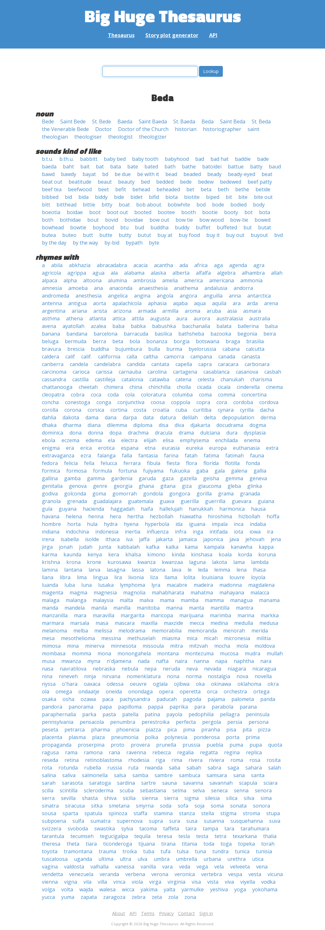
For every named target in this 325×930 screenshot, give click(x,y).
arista (100, 310)
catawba (159, 379)
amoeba (78, 288)
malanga (76, 600)
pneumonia (124, 737)
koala (225, 554)
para (199, 706)
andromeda (55, 295)
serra (48, 798)
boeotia (51, 212)
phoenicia (127, 729)
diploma (142, 425)
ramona (93, 752)
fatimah (234, 455)
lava (176, 569)
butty (125, 235)
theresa (51, 843)
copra (203, 402)
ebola (48, 440)
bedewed (230, 181)
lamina (50, 569)
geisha (211, 478)
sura (174, 820)
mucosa (229, 653)
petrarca (74, 729)
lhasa (259, 569)
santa (257, 775)
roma (236, 759)
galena (239, 470)
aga (218, 265)
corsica (96, 409)
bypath (134, 242)
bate (132, 166)
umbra (161, 858)
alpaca (49, 280)
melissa (103, 630)
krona (73, 562)
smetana (119, 805)
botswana (207, 341)
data (148, 417)
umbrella (186, 858)
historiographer (222, 129)
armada (147, 310)
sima (266, 798)
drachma (138, 432)
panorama (81, 706)
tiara (91, 843)
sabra (214, 767)
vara (167, 866)
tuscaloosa (55, 858)
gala (220, 470)
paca (107, 699)
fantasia (148, 455)
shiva (110, 798)
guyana (67, 508)
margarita (132, 615)
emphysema (194, 440)
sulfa (78, 820)
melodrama (131, 630)
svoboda (78, 828)
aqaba (180, 303)
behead (141, 189)
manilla (121, 607)
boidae (75, 212)
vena (262, 866)
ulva (142, 858)
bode (218, 204)
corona (72, 409)
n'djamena (119, 661)
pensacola (92, 721)
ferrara (132, 463)
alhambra (253, 272)
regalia (185, 752)
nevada (212, 668)
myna (93, 661)
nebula (130, 668)
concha (50, 402)
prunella (166, 744)
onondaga (140, 691)
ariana (79, 310)
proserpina (91, 744)
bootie (210, 212)
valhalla (99, 866)
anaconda (120, 288)
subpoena (54, 820)
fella (89, 463)
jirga (47, 546)
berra (99, 341)
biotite (192, 196)
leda (203, 569)
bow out (159, 219)
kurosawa (119, 562)
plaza (98, 737)
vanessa (124, 866)
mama (167, 600)
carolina (157, 371)
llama (170, 577)
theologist (120, 136)
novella (263, 676)
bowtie (78, 227)
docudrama (229, 425)
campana (201, 356)
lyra (155, 584)
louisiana (212, 577)
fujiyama (153, 470)
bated (151, 166)
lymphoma (132, 584)
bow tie (184, 219)
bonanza (156, 341)
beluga (50, 341)
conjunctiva (130, 402)
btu (124, 227)
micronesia (237, 638)
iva (129, 539)
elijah (150, 440)
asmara (252, 310)
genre (100, 485)
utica (257, 858)
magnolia (134, 592)
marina (245, 615)
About (118, 913)
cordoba (243, 402)
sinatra (50, 805)
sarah (49, 782)
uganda (83, 858)
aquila (219, 303)
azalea (98, 326)
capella (184, 364)
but (247, 227)
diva (179, 425)
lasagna (116, 569)
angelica (118, 295)
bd (105, 174)
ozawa (88, 699)
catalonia (132, 379)
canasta (251, 356)
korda (245, 554)
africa (201, 265)
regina (232, 752)
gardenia (121, 478)
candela (79, 364)
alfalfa (203, 272)
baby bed (115, 158)
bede (186, 181)
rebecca (161, 752)
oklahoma (249, 683)
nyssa (49, 683)
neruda (171, 668)
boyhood (103, 227)
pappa (155, 706)
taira (190, 828)
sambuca (189, 775)
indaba (258, 524)
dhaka (49, 425)
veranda (109, 874)
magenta (52, 592)
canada (226, 356)
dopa (115, 432)
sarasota (72, 782)
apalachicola (127, 303)
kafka (152, 546)
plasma (77, 737)
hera (115, 516)
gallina (50, 478)
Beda (208, 121)
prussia (191, 744)
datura (168, 417)
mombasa (53, 653)
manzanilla (55, 615)
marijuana (191, 615)
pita (247, 729)
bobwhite (179, 204)
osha (68, 699)
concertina (254, 394)
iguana (197, 524)
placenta (52, 737)
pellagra (230, 714)
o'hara (69, 683)
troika (130, 851)
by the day (54, 242)
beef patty (260, 181)
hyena (131, 524)
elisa (168, 440)
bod (201, 204)
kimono (156, 554)
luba (69, 584)
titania (189, 843)
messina (111, 638)
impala (220, 524)
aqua (200, 303)
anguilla (212, 295)
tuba (148, 851)
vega (202, 866)
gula (47, 508)
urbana (212, 858)
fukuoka (180, 470)
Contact (186, 913)
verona (159, 874)
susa (191, 820)
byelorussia (202, 348)
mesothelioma (78, 638)
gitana (168, 485)
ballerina (248, 326)
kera (113, 554)
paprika (178, 706)
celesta (206, 379)
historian (185, 129)
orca (212, 691)
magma (78, 592)
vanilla (148, 866)
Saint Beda (232, 121)
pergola (211, 721)
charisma (261, 379)
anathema (186, 288)
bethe (242, 189)
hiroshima (220, 516)
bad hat (219, 158)
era (70, 447)
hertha (135, 516)
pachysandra (135, 699)
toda (208, 843)
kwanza (146, 562)
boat (124, 204)
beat (267, 174)
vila (87, 881)
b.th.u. (66, 158)
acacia (140, 265)
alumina (117, 280)
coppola (180, 402)
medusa (268, 622)
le (190, 569)
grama (226, 493)
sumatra (100, 820)
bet (190, 189)
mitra (176, 645)
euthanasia (246, 447)
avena (49, 326)
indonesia (106, 531)
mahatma (201, 592)
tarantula (53, 836)
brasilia (255, 341)
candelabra (107, 364)
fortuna (127, 470)
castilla (80, 379)
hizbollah (249, 516)
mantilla (219, 607)
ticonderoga (117, 843)
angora (188, 295)
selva (199, 790)
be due (123, 174)
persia (234, 721)
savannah (221, 782)
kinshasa (201, 554)
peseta (50, 729)
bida (83, 196)
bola (134, 341)
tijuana (146, 843)
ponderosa (207, 737)
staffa (140, 813)
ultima (105, 858)
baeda (49, 166)
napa (221, 661)
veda (184, 866)
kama (191, 546)
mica (192, 638)
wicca (128, 889)
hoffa (273, 516)
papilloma (130, 706)
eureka (194, 447)
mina (73, 645)
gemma (234, 478)
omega (64, 691)
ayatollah (73, 326)
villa (102, 881)
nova (242, 676)
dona (76, 432)
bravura (51, 348)
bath (170, 166)
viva (229, 881)
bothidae (70, 219)
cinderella (248, 386)
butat (264, 227)
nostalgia (219, 676)
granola (51, 501)
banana (51, 333)
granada (250, 493)
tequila (142, 836)
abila (57, 265)
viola (137, 881)
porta (232, 737)
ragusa (50, 752)
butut (144, 235)
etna (150, 447)
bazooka (220, 333)
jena (276, 539)
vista (212, 881)
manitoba (148, 607)
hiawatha (191, 516)
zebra (138, 897)
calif (70, 356)
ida (179, 524)
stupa (273, 813)
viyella (247, 881)
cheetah (88, 386)
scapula (248, 782)
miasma (171, 638)
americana (221, 280)
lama (239, 562)
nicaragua (264, 668)
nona (173, 676)
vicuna (275, 874)
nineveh (68, 676)
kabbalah (128, 546)
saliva (69, 775)
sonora (261, 805)
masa (102, 622)
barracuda (136, 333)
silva (249, 798)
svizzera (51, 828)
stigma (228, 813)
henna (95, 516)
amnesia (52, 288)
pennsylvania (57, 721)
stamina (163, 813)
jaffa (144, 539)
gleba (234, 485)
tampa (210, 828)
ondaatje (88, 691)
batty (256, 166)
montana (168, 653)
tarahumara (255, 828)
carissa (104, 371)
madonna (230, 584)
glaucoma (209, 485)
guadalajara (107, 501)
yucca (48, 897)
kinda (178, 554)
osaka (49, 699)
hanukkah (201, 508)
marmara (53, 622)
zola (173, 897)
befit (120, 189)
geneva (258, 478)
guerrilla (215, 501)
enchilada (226, 440)
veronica (185, 874)
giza (187, 485)
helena (74, 516)
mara (80, 615)
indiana (50, 531)
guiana (266, 501)
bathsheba (191, 333)
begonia (247, 333)
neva (192, 668)
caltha (150, 356)
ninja (90, 676)
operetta (190, 691)
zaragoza (114, 897)
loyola (258, 577)
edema (94, 440)
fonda (253, 463)
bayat (89, 174)
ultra (125, 858)
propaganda (56, 744)
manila (99, 607)
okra (273, 683)
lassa (138, 569)
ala (114, 272)
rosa (254, 759)
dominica (52, 432)
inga (198, 531)
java (234, 539)
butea (49, 235)
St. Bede (101, 121)
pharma (100, 729)
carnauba (130, 371)
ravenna (136, 752)
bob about (148, 204)
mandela (74, 607)
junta (105, 546)
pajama (216, 699)
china (135, 386)
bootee (166, 212)
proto (117, 744)
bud (139, 227)
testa (202, 836)
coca (96, 394)
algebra (226, 272)
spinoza (118, 813)
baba (118, 326)
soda (165, 805)
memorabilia (167, 630)
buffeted (227, 227)
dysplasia (255, 432)
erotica (106, 447)
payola (174, 714)
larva (94, 569)
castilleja (105, 379)
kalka (172, 546)
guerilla (190, 501)
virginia (176, 881)
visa (196, 881)
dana (110, 417)
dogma (257, 425)
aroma (192, 310)
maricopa (162, 615)
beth (223, 189)
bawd (48, 174)
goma (99, 493)
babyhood (177, 158)
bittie (89, 204)
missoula (153, 645)
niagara (237, 668)
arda (252, 303)
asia (232, 310)
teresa (164, 836)
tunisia (264, 851)
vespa (235, 874)
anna (235, 295)
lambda (260, 562)
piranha (210, 729)
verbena (135, 874)
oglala (160, 683)
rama (71, 752)
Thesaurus (121, 35)
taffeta (171, 828)
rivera (195, 759)
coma (205, 394)
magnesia (105, 592)
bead (171, 174)
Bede (48, 121)
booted (142, 212)
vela (219, 866)
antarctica (259, 295)
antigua (77, 303)
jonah (66, 546)
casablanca (216, 371)
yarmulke (193, 889)
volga (48, 889)
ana (98, 288)
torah (268, 843)
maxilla (149, 622)
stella (207, 813)
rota (47, 767)
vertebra (211, 874)
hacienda (93, 508)
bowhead (53, 227)
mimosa (51, 645)
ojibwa (181, 683)
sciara (270, 782)
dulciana (210, 432)
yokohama (264, 889)
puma (236, 744)
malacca (259, 592)
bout (93, 219)
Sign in (206, 913)
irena (48, 539)
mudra (252, 653)
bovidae (133, 219)
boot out (117, 212)
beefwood (80, 189)
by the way (85, 242)
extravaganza (58, 455)
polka (151, 737)
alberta (180, 272)
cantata (160, 364)
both (47, 219)
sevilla (68, 798)
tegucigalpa (114, 836)
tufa (165, 851)
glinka (254, 485)
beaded (192, 174)
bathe (189, 166)
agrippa (76, 272)
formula (102, 470)
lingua (100, 577)
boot (95, 212)
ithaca (112, 539)
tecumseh (82, 836)
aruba (214, 310)
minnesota (123, 645)
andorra (243, 288)
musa (48, 661)
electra (129, 440)
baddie (243, 158)
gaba (202, 470)
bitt (46, 204)
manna (174, 607)
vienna (50, 881)
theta (73, 843)
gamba (72, 478)
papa (106, 706)
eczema (70, 440)
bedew (206, 181)
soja (199, 805)
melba (80, 630)
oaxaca (92, 683)
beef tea (52, 189)
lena (241, 569)
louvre (237, 577)
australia (259, 318)
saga (233, 767)
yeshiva (219, 889)
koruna (267, 554)
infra (180, 531)
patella (130, 714)
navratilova (73, 668)
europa (218, 447)
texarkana (245, 836)
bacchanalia (196, 326)
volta (67, 889)
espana (129, 447)
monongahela (134, 653)
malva (146, 600)
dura (231, 432)
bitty (107, 204)
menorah (234, 630)
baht (68, 166)
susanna (214, 820)
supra (156, 820)
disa (163, 425)
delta (210, 417)
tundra (220, 851)
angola (165, 295)
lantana (73, 569)
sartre (148, 782)
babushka (164, 326)
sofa (183, 805)
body (259, 204)
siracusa (75, 805)
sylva (127, 828)
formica (51, 470)
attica (118, 318)
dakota (71, 417)
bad (199, 158)
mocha (222, 645)
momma (81, 653)
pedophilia (201, 714)
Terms (148, 913)
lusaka (106, 584)
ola (45, 691)
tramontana (78, 851)
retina (71, 759)
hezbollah (161, 516)
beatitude (80, 181)
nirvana (111, 676)
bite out (263, 196)
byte (154, 242)
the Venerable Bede (65, 129)
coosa (158, 402)
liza (154, 577)
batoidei (212, 166)
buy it (213, 235)
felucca (109, 463)
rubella (92, 767)
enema (252, 440)
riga (160, 759)
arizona (122, 310)
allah (276, 272)
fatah (191, 455)
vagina (50, 866)
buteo (69, 235)
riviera (216, 759)
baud (275, 166)
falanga (106, 455)
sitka (97, 805)
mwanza (71, 661)
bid (68, 196)
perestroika (155, 721)
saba (174, 767)
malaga (50, 600)
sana (239, 775)
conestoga (77, 402)
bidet (136, 196)
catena (183, 379)
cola (130, 394)
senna (241, 790)
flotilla (232, 463)
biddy (101, 196)
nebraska (104, 668)
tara (229, 828)
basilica (163, 333)
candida (136, 364)
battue (236, 166)
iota (238, 531)
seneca (219, 790)
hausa (258, 508)
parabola (222, 706)
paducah (166, 699)
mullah (275, 653)
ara (237, 303)
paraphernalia (59, 714)
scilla (47, 790)
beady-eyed (241, 174)
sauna (169, 782)
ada (183, 265)
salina (49, 775)
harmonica (232, 508)
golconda (75, 493)
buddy (182, 227)
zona (190, 897)
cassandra (54, 379)
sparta (70, 813)
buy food (189, 235)
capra (205, 364)
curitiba (202, 409)
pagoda (192, 699)
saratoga (100, 782)
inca (238, 524)
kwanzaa (172, 562)
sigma (191, 798)
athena (74, 318)
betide (262, 189)
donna (95, 432)
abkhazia (79, 265)
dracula (163, 432)
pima (189, 729)
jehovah (254, 539)
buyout (259, 235)
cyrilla (247, 409)
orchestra (235, 691)
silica (231, 798)
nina (47, 676)
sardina (126, 782)
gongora (179, 493)
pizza (264, 729)
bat (100, 166)
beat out (52, 181)
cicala (224, 386)
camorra (174, 356)
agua (98, 272)
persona (259, 721)
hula (92, 524)
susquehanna (246, 820)
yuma (67, 897)
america (193, 280)
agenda (238, 265)
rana (114, 752)
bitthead (66, 204)
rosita (274, 759)
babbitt (88, 158)
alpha (70, 280)
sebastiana (153, 790)
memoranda (202, 630)
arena (271, 303)
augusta (160, 318)
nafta (162, 661)
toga (226, 843)
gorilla (204, 493)
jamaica (188, 539)
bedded (165, 181)
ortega (261, 691)
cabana (231, 348)
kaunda (72, 554)
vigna (70, 881)
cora (221, 402)
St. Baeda (184, 121)
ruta (133, 767)
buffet (203, 227)
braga (233, 341)
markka (270, 615)
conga (103, 402)
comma (226, 394)
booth (188, 212)
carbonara (257, 364)
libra (65, 577)
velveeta (240, 866)
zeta (157, 897)
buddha (159, 227)
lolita (189, 577)
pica (172, 729)
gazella (188, 478)
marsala (79, 622)
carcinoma (54, 371)
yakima (149, 889)
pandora (52, 706)
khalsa (133, 554)
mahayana (231, 592)
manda (50, 607)
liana (47, 577)
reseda (50, 759)
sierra (171, 798)
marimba (220, 615)
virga (155, 881)
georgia (123, 485)
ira (270, 531)
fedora (50, 463)
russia (114, 767)
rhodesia (138, 759)
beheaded (168, 189)
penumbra (122, 721)
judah (85, 546)
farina (171, 455)
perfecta (186, 721)
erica (86, 447)
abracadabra (112, 265)
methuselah (141, 638)
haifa (147, 508)
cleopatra (53, 394)
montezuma (199, 653)
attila (138, 318)
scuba (127, 790)
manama (269, 600)
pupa (255, 744)
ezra (86, 455)
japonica (213, 539)
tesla (184, 836)
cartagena (185, 371)
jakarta (164, 539)
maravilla (103, 615)
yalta (169, 889)
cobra (77, 394)
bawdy (68, 174)
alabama (134, 272)
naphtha (244, 661)
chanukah (232, 379)
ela (111, 440)
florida (211, 463)
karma (49, 554)
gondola (153, 493)
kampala (214, 546)
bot (248, 212)
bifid (154, 196)
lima (82, 577)
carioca (81, 371)
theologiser (88, 136)
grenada (77, 501)
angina (142, 295)
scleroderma (98, 790)
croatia (161, 409)
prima (253, 737)
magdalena (261, 584)
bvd (278, 235)
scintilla (68, 790)
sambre (164, 775)
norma (194, 676)
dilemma (117, 425)
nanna (201, 661)
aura (181, 318)
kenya (95, 554)
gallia (260, 470)
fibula (153, 463)
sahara (253, 767)
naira (181, 661)
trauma (107, 851)
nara (265, 661)
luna (86, 584)
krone (94, 562)
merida (259, 630)
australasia (229, 318)
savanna (193, 782)
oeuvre (138, 683)
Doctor (103, 129)
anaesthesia (153, 288)
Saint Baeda (153, 121)
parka (89, 714)
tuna (200, 851)
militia (263, 638)
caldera (50, 356)
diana (94, 425)
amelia (170, 280)
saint (253, 129)
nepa (150, 668)
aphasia (157, 303)
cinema (274, 386)
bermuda (75, 341)
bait (85, 166)
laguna (197, 562)
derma (268, 417)
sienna (150, 798)
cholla (184, 386)
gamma (96, 478)
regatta (209, 752)
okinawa (221, 683)
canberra (52, 364)
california (109, 356)
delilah (190, 417)
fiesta (173, 463)
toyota (49, 851)
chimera (113, 386)
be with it (148, 174)
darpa (130, 417)
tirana (168, 843)
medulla (243, 622)
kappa (266, 546)
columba (182, 394)
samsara (217, 775)
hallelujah (170, 508)
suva (274, 820)
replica (254, 752)
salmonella (95, 775)
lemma (222, 569)
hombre (51, 524)
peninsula (257, 714)
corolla (50, 409)
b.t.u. (47, 158)
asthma (51, 318)
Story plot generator (171, 35)
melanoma (54, 630)
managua (241, 600)
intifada (218, 531)
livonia (136, 577)
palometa (242, 699)
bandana (76, 333)
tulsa (183, 851)
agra (258, 265)
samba (140, 775)
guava (167, 501)
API (213, 35)
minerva (94, 645)
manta (196, 607)
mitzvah (198, 645)
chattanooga (57, 386)
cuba (181, 409)
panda (267, 699)
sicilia (129, 798)
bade (263, 158)
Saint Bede (73, 121)
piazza (153, 729)
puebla (215, 744)
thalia (269, 836)
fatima (211, 455)
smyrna (145, 805)
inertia (132, 531)
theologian (55, 136)
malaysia (103, 600)
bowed (262, 219)
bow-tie (239, 219)
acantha (163, 265)
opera (166, 691)
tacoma (148, 828)
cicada (204, 386)
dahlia (49, 417)
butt (88, 235)
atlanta (97, 318)
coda (113, 394)
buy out (235, 235)
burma (174, 348)
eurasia (171, 447)
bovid (111, 219)
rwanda (153, 767)
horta (74, 524)
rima (176, 759)
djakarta (200, 425)
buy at (164, 235)
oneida (114, 691)
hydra (110, 524)
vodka (268, 881)
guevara (241, 501)
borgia (181, 341)
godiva (50, 493)
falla (127, 455)
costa (140, 409)
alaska (158, 272)
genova (78, 485)
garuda (147, 478)
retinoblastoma (103, 759)
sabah (194, 767)
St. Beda (261, 121)
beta (206, 189)
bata (115, 166)
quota (275, 744)
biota (171, 196)
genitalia (52, 485)
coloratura (153, 394)
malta (126, 600)
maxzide (173, 622)
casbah (272, 371)
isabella (70, 539)
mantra (244, 607)
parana (248, 706)
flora (191, 463)
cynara (226, 409)
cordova (268, 402)
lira (118, 577)
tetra (220, 836)
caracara (228, 364)
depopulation (238, 417)
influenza (158, 531)
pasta (109, 714)
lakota (219, 562)
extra (272, 447)
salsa (120, 775)
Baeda (124, 121)
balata (223, 326)
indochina (77, 531)
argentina (53, 310)
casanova (247, 371)
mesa (48, 638)
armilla (170, 310)
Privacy (166, 913)
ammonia (251, 280)
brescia (75, 348)
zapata (89, 897)
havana (50, 516)
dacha (267, 409)
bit (229, 196)
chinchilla (159, 386)
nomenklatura (144, 676)
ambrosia (144, 280)
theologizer (153, 136)
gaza (168, 478)
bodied (238, 204)
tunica (242, 851)
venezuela (81, 874)
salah (274, 767)
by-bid (111, 242)
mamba (189, 600)
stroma (251, 813)
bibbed (50, 196)
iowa (255, 531)
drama (186, 432)
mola (242, 645)
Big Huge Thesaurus (162, 16)
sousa (49, 813)
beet (103, 189)
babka (138, 326)
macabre (177, 584)
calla (132, 356)
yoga (240, 889)
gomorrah (124, 493)
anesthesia (89, 295)
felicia (71, 463)
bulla (154, 348)
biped (212, 196)
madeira (203, 584)
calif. (86, 356)
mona (104, 653)
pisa (231, 729)
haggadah (122, 508)
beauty (126, 181)
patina (152, 714)
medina (219, 622)
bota (264, 212)
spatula (93, 813)
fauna (257, 455)
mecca (196, 622)
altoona (92, 280)
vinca (119, 881)
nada (143, 661)
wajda (86, 889)
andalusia (215, 288)
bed (145, 181)
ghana (146, 485)
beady (214, 174)
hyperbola (157, 524)
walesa (107, 889)
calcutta (255, 348)
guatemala (140, 501)
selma (179, 790)
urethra (236, 858)
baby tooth (145, 158)
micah (211, 638)
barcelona (105, 333)
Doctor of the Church (143, 129)
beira (269, 333)
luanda (50, 584)
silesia (212, 798)
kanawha (241, 546)
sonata (238, 805)
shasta (90, 798)
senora (263, 790)
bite (243, 196)
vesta (255, 874)
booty (231, 212)
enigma (51, 447)
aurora (202, 318)
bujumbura (128, 348)
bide (119, 196)
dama (91, 417)
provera (140, 744)
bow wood (211, 219)
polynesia (175, 737)
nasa (47, 668)
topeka (246, 843)
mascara (125, 622)
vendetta (52, 874)
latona (157, 569)
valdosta (74, 866)
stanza (187, 813)
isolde (92, 539)
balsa (271, 326)
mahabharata (168, 592)
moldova (265, 645)
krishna (51, 562)
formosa (76, 470)
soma (217, 805)
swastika (104, 828)
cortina (118, 409)
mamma (214, 600)
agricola (51, 272)
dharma (72, 425)
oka (200, 683)
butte (105, 235)
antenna (52, 303)
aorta (99, 303)
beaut (105, 181)
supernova (130, 820)
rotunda (68, 767)
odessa (115, 683)
